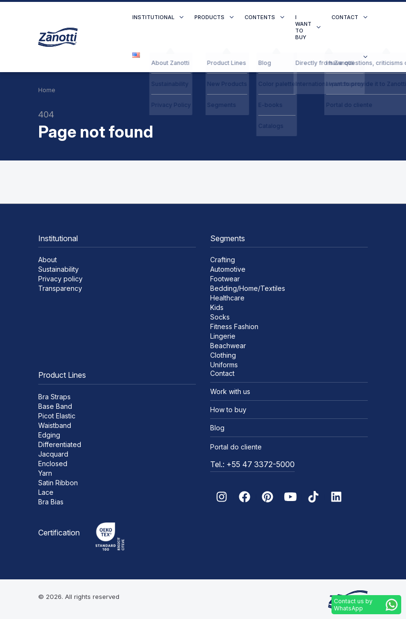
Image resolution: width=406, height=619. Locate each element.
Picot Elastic (56, 416)
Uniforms (224, 365)
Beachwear (228, 346)
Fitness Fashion (234, 326)
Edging (49, 435)
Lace (45, 492)
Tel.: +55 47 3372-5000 (252, 464)
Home (46, 90)
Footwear (225, 279)
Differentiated (59, 444)
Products (209, 17)
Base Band (55, 406)
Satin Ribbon (58, 483)
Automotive (228, 269)
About (47, 260)
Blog (217, 428)
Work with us (230, 391)
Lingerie (222, 336)
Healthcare (227, 298)
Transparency (60, 288)
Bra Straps (54, 397)
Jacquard (53, 454)
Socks (220, 317)
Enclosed (52, 463)
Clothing (223, 355)
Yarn (45, 473)
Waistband (54, 425)
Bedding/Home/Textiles (247, 288)
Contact (344, 17)
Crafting (222, 260)
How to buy (228, 410)
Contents (260, 17)
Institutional (153, 17)
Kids (217, 307)
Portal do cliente (236, 447)
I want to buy (303, 27)
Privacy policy (60, 279)
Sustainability (58, 269)
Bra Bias (51, 502)
